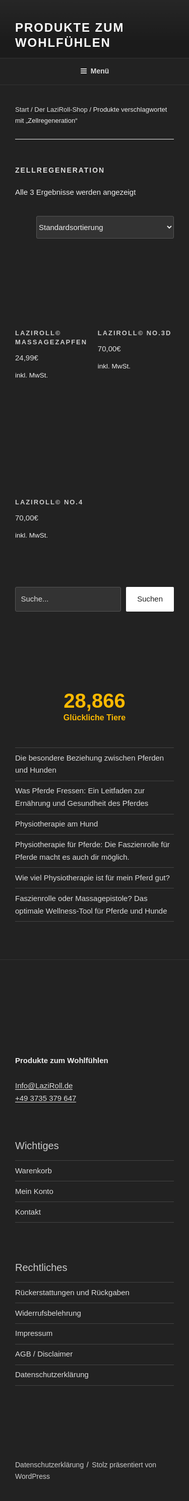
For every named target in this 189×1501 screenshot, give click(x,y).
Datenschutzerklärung (52, 1374)
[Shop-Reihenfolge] (105, 227)
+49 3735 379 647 (45, 1098)
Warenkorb (33, 1170)
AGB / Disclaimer (44, 1353)
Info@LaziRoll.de (44, 1085)
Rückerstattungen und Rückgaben (72, 1292)
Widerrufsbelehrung (48, 1313)
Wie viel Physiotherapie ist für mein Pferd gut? (92, 877)
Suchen (150, 598)
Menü (94, 71)
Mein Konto (34, 1191)
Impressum (33, 1333)
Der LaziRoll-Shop (61, 109)
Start (22, 109)
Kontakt (28, 1212)
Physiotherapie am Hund (56, 823)
